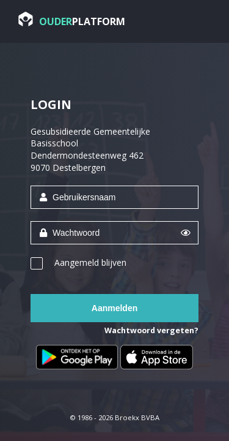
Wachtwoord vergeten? (151, 330)
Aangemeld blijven (90, 262)
